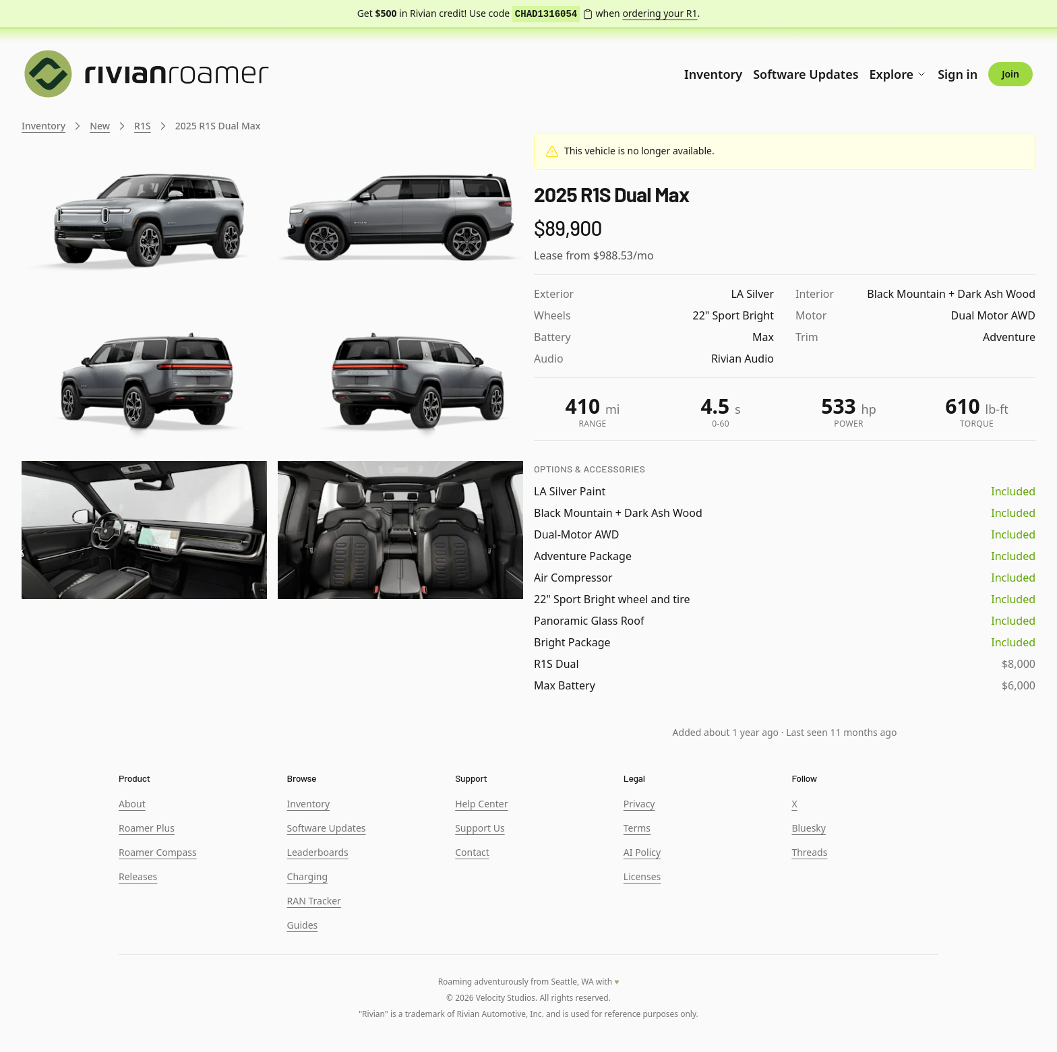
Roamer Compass (158, 852)
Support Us (479, 828)
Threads (809, 852)
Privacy (639, 803)
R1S (142, 125)
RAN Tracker (314, 900)
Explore (899, 74)
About (132, 803)
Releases (138, 876)
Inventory (713, 74)
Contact (472, 852)
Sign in (957, 74)
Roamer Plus (147, 828)
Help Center (481, 803)
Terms (637, 828)
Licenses (642, 876)
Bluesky (808, 828)
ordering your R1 (659, 13)
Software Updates (805, 74)
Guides (302, 925)
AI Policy (642, 852)
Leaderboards (318, 852)
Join (1010, 73)
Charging (307, 876)
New (100, 125)
